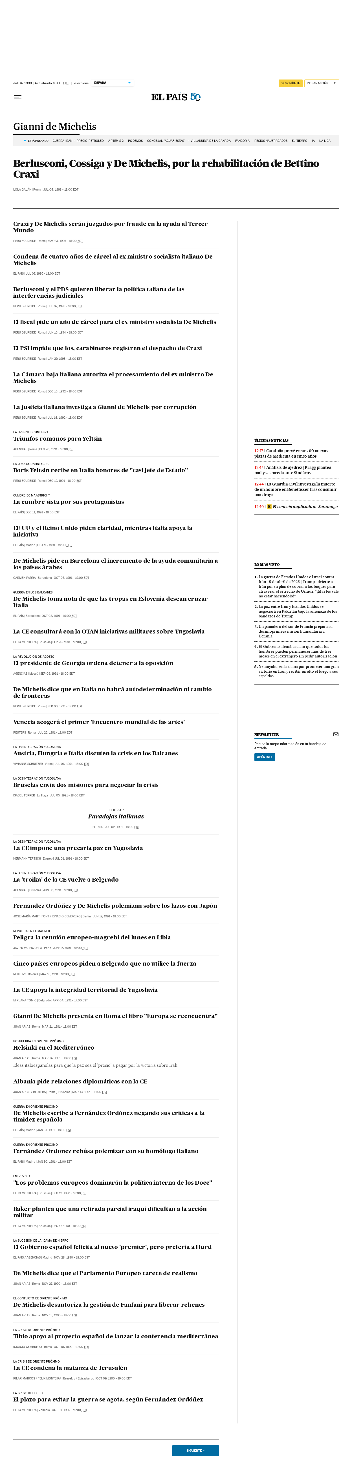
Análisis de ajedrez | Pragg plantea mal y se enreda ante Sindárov (292, 470)
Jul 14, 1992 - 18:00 (65, 418)
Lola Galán (22, 189)
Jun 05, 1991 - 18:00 (70, 948)
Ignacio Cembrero (66, 916)
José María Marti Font (31, 916)
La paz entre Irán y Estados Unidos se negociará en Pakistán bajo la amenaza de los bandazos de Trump (298, 611)
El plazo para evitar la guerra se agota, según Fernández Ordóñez (108, 1400)
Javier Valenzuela (27, 948)
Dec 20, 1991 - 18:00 (56, 449)
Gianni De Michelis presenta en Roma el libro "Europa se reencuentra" (115, 1016)
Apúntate (265, 757)
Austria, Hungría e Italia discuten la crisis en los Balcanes (95, 754)
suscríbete (290, 83)
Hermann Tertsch (27, 858)
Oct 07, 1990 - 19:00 (69, 1410)
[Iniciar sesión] (321, 83)
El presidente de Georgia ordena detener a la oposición (93, 663)
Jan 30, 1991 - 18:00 (54, 1162)
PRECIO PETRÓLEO (90, 141)
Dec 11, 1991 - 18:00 (43, 512)
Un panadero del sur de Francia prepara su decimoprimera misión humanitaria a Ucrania (296, 631)
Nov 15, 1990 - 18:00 (59, 1315)
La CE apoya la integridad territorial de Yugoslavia (85, 990)
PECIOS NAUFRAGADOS (271, 141)
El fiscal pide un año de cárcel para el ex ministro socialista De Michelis (114, 322)
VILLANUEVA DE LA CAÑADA (210, 141)
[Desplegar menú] (17, 97)
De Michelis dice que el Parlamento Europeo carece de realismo (105, 1274)
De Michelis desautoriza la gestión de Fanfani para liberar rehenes (109, 1305)
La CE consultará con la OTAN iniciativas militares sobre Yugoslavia (109, 632)
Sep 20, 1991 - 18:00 (69, 642)
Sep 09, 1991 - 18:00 (57, 673)
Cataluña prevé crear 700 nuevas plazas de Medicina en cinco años (291, 453)
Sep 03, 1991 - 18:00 (65, 706)
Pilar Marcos (24, 1378)
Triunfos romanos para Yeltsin (57, 439)
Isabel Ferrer (24, 795)
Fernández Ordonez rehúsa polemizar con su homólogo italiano (106, 1151)
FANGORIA (242, 141)
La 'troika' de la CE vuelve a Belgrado (66, 880)
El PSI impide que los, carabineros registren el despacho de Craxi (107, 349)
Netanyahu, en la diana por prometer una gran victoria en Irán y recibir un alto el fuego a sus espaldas (299, 671)
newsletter (266, 734)
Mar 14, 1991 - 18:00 (59, 1058)
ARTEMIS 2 (116, 141)
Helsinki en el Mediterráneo (53, 1048)
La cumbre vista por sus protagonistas (68, 502)
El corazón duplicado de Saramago (302, 506)
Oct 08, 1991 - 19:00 (71, 578)
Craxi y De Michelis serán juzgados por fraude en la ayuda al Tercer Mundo (110, 228)
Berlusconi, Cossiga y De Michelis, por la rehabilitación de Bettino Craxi (166, 168)
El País (18, 273)
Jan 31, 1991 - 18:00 (54, 1130)
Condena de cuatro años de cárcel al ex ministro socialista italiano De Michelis (113, 260)
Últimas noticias (271, 440)
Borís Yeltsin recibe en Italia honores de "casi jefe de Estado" (100, 471)
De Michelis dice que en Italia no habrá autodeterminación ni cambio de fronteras (112, 693)
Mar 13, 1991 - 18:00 (89, 1092)
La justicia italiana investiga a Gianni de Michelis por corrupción (105, 407)
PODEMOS (135, 141)
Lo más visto (267, 564)
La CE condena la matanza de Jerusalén (70, 1368)
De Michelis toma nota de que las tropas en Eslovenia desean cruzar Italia (110, 603)
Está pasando (38, 140)
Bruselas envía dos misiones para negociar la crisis (86, 785)
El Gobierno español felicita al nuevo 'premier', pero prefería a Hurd (112, 1247)
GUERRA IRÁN (62, 141)
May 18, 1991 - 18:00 (57, 974)
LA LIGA (325, 141)
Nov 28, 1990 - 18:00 (72, 1257)
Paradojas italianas (116, 817)
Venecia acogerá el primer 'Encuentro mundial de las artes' (99, 722)
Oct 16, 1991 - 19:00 (54, 545)
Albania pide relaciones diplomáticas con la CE (80, 1082)
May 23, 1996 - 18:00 (65, 241)
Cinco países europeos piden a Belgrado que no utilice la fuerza (104, 964)
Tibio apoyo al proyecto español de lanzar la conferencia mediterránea (115, 1337)
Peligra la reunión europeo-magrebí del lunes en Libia (92, 938)
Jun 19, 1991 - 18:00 (110, 916)
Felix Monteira (25, 642)
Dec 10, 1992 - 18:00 (65, 391)
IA (313, 141)
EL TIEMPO (299, 141)
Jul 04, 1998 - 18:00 (60, 189)
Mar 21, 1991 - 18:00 (59, 1026)
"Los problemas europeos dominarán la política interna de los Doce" (112, 1183)
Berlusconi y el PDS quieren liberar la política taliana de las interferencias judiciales (99, 293)
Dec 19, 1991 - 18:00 (65, 481)
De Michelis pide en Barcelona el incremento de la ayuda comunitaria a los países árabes (115, 564)
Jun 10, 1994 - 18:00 (65, 332)
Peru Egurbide (24, 241)
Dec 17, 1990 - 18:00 (69, 1226)
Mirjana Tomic (24, 1000)
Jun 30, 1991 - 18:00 (60, 890)
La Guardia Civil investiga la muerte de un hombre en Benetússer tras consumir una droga (295, 489)
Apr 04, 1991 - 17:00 (70, 1000)
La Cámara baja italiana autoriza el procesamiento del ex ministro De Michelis (113, 378)
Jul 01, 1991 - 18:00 (71, 858)
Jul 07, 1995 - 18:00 (43, 273)
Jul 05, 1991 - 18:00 (67, 795)
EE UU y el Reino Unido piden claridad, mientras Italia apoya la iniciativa (102, 532)
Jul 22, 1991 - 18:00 (55, 732)
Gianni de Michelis (54, 127)
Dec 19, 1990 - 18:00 (69, 1193)
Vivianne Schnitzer (28, 764)
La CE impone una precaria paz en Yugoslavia (78, 848)
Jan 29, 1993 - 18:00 (65, 359)
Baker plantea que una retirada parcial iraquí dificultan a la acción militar (110, 1213)
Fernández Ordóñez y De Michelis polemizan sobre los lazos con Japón (115, 906)
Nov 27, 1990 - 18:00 (59, 1284)
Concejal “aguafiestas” (166, 141)
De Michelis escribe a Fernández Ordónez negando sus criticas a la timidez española (108, 1117)
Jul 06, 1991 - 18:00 (72, 764)
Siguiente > (195, 1450)
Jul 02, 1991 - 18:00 (122, 827)
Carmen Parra (24, 578)
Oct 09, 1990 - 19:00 (114, 1378)
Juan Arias (21, 1026)
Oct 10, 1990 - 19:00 (71, 1347)
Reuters (19, 732)
